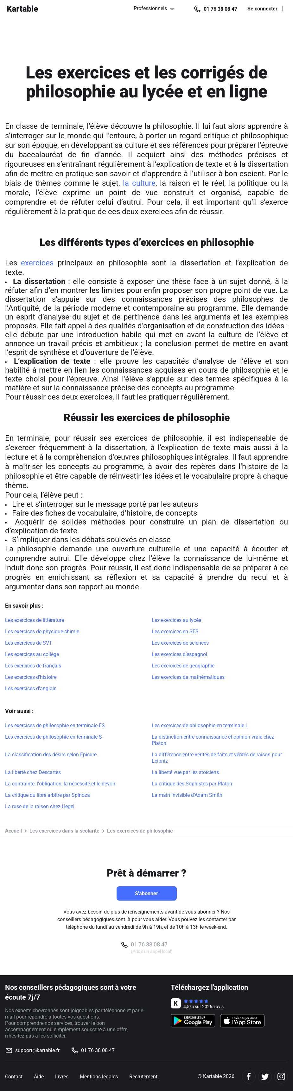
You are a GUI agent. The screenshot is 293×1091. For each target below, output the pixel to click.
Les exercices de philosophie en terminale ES (55, 725)
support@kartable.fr (37, 1050)
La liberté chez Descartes (33, 772)
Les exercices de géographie (183, 666)
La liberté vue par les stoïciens (185, 772)
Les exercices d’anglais (30, 688)
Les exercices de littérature (34, 620)
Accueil (13, 831)
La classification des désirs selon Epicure (51, 755)
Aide (39, 1077)
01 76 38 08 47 (220, 9)
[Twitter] (265, 1076)
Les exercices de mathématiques (188, 677)
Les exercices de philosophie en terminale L (200, 725)
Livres (61, 1077)
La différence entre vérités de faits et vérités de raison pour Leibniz (217, 758)
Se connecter (262, 8)
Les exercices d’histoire (30, 677)
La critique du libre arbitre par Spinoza (47, 795)
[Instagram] (281, 1076)
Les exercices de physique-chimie (42, 632)
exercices (37, 262)
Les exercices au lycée (176, 620)
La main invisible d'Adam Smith (187, 795)
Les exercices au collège (32, 654)
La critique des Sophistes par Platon (192, 784)
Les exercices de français (33, 666)
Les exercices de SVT (28, 643)
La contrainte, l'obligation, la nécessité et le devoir (60, 784)
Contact (13, 1077)
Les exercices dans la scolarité (64, 831)
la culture (139, 183)
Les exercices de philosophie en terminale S (53, 737)
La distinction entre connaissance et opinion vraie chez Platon (213, 740)
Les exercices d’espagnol (179, 654)
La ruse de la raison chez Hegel (39, 806)
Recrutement (143, 1077)
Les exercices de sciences (180, 643)
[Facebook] (249, 1076)
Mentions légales (99, 1077)
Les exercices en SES (175, 632)
